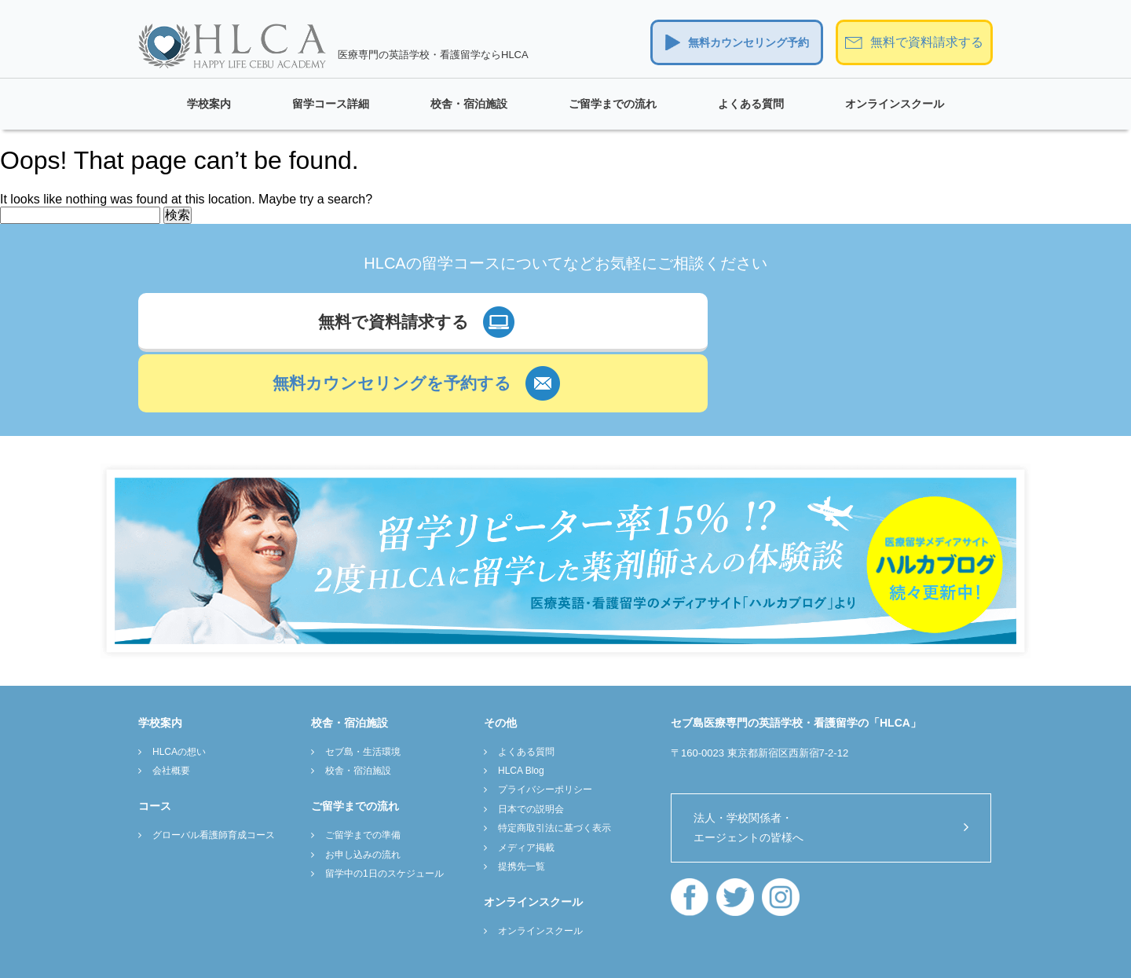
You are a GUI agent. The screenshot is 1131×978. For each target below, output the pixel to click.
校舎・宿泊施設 (468, 103)
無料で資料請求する (926, 42)
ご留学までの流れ (613, 103)
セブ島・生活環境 (363, 680)
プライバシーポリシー (545, 718)
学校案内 (209, 103)
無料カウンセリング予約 (748, 42)
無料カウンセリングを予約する (751, 325)
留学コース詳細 (330, 103)
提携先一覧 (521, 795)
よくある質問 (751, 103)
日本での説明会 (531, 738)
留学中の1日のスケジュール (384, 802)
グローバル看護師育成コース (213, 764)
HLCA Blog (521, 699)
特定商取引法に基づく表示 (554, 757)
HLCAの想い (179, 680)
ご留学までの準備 (363, 764)
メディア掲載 (526, 776)
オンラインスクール (894, 103)
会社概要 (171, 699)
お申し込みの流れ (363, 783)
